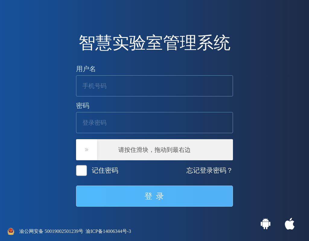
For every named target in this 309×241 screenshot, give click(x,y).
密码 (82, 105)
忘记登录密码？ (209, 170)
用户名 (86, 69)
